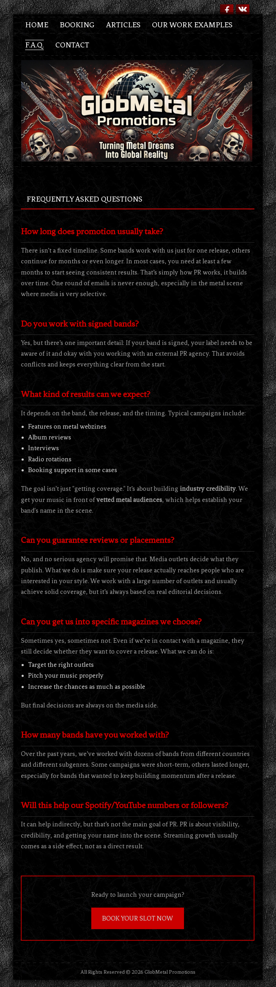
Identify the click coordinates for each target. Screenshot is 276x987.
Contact (72, 45)
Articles (123, 24)
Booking (77, 24)
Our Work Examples (192, 24)
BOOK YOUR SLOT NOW (137, 918)
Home (36, 24)
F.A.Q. (34, 45)
